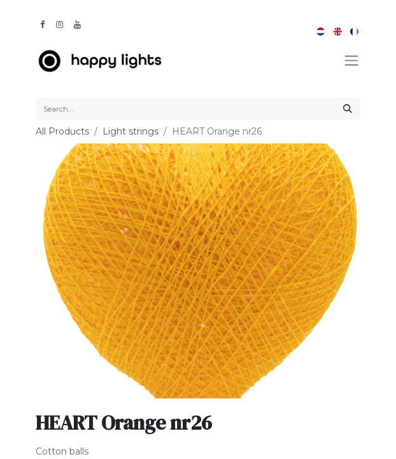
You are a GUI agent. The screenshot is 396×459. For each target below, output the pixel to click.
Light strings (131, 131)
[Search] (347, 109)
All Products (62, 131)
